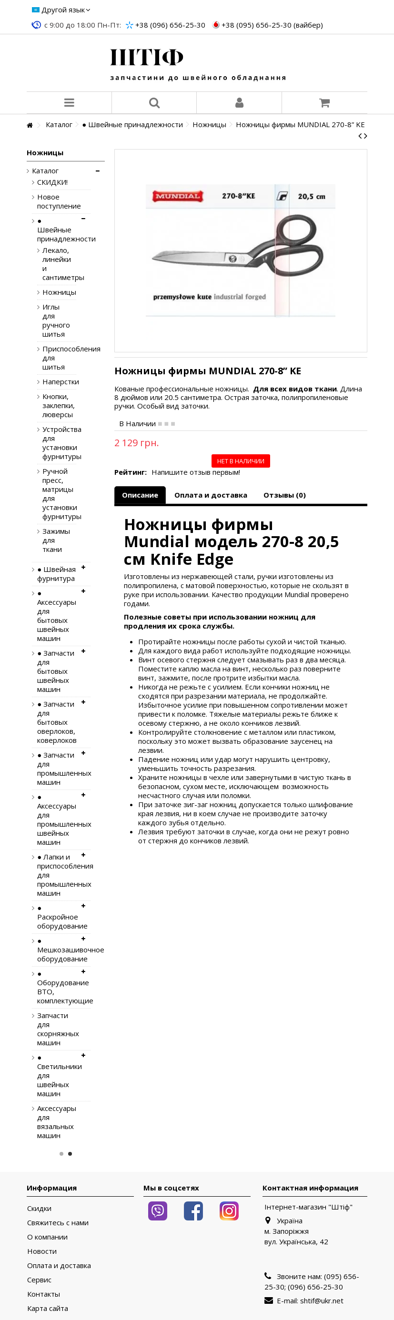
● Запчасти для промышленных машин (56, 768)
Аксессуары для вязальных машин (56, 1122)
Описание (140, 495)
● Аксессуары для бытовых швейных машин (56, 616)
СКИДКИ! (52, 182)
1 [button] (61, 1154)
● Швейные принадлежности (56, 229)
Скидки (39, 1208)
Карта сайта (47, 1308)
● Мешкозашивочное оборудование (56, 949)
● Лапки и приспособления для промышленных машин (56, 875)
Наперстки (52, 381)
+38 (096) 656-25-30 (170, 25)
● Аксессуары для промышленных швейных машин (56, 819)
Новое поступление (56, 201)
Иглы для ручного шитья (52, 320)
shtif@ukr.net (321, 1300)
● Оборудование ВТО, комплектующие (56, 987)
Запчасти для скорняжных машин (56, 1029)
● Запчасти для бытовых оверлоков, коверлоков (56, 722)
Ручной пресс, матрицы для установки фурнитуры (52, 494)
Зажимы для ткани (52, 540)
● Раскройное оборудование (56, 916)
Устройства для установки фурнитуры (52, 443)
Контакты (43, 1294)
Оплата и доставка (210, 495)
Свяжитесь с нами (58, 1222)
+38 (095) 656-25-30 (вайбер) (272, 25)
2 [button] (70, 1154)
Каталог (45, 170)
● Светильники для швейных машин (56, 1075)
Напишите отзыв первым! (196, 472)
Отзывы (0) (284, 495)
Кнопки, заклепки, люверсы (52, 405)
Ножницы (52, 292)
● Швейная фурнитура (56, 574)
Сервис (39, 1279)
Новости (42, 1251)
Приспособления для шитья (52, 357)
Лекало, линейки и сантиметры (52, 264)
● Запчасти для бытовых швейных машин (55, 671)
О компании (47, 1236)
